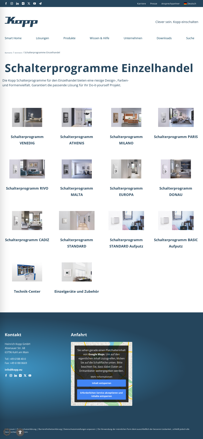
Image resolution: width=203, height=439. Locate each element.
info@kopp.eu (13, 369)
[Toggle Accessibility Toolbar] (20, 432)
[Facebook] (6, 375)
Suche (190, 38)
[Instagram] (11, 375)
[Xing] (20, 375)
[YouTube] (30, 375)
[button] (7, 432)
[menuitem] (190, 3)
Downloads (164, 38)
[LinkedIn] (15, 375)
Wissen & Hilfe (99, 38)
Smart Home (13, 38)
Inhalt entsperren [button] (101, 383)
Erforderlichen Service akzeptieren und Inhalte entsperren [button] (101, 394)
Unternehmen (133, 38)
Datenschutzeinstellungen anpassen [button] (79, 429)
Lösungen (42, 38)
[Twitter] (25, 375)
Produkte (69, 38)
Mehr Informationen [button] (101, 376)
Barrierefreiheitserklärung (50, 429)
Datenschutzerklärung (26, 429)
